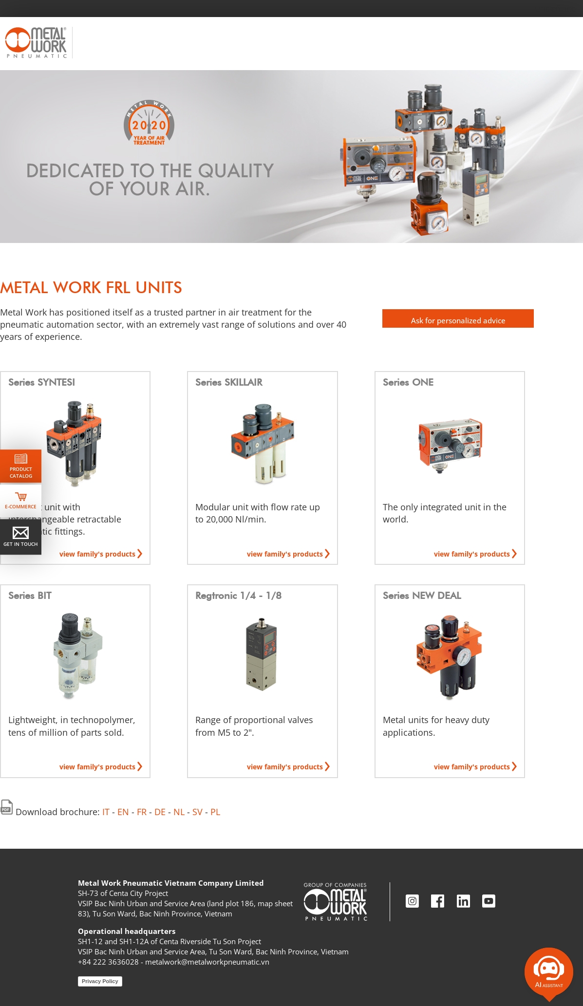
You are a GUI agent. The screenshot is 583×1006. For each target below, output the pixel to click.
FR (142, 812)
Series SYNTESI (41, 382)
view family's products (98, 554)
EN (123, 812)
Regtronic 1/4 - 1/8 (238, 595)
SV (197, 812)
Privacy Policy (100, 981)
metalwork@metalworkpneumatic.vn (207, 962)
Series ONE (408, 382)
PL (215, 812)
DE (160, 812)
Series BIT (29, 595)
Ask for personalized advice (458, 320)
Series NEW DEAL (422, 595)
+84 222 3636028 (108, 962)
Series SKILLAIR (228, 382)
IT (106, 812)
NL (179, 812)
